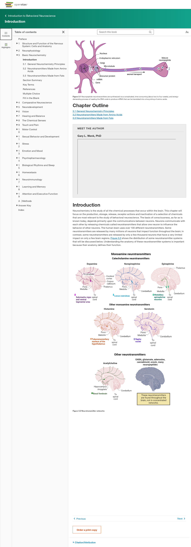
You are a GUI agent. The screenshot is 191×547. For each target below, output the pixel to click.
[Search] (150, 32)
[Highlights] (6, 45)
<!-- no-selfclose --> (126, 166)
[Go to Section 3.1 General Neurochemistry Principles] (93, 111)
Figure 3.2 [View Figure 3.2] (116, 238)
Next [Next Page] (181, 518)
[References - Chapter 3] (43, 89)
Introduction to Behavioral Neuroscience (30, 16)
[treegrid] (40, 124)
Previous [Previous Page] (79, 518)
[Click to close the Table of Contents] (6, 34)
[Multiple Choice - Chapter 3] (43, 93)
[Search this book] (122, 32)
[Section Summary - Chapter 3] (43, 80)
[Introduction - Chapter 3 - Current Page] (43, 59)
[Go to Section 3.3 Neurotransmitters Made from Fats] (93, 118)
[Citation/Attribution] (129, 542)
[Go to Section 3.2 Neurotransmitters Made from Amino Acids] (97, 114)
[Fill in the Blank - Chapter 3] (43, 98)
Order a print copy (87, 529)
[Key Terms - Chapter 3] (43, 84)
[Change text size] (187, 32)
